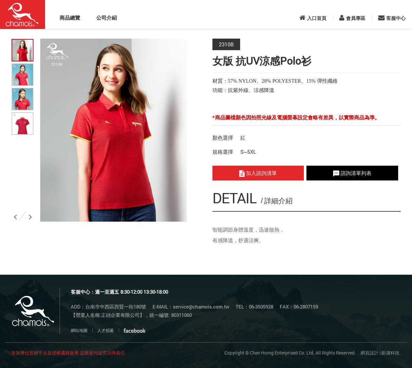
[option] (113, 130)
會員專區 (352, 18)
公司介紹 (106, 17)
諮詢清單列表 (352, 173)
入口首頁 (312, 18)
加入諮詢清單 (258, 173)
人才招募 (105, 330)
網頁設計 (369, 353)
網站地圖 (79, 330)
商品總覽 (70, 17)
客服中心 (392, 18)
